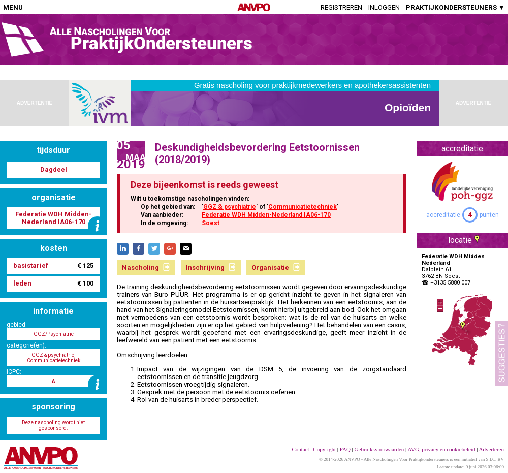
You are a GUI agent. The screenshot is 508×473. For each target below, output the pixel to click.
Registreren (341, 7)
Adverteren (491, 449)
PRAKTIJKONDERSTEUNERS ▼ (455, 7)
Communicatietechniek (302, 206)
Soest (210, 223)
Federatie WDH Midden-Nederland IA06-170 (266, 214)
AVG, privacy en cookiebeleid (441, 449)
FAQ (345, 449)
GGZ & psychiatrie (229, 206)
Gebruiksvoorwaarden (379, 449)
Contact (300, 449)
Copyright (324, 449)
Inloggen (384, 7)
